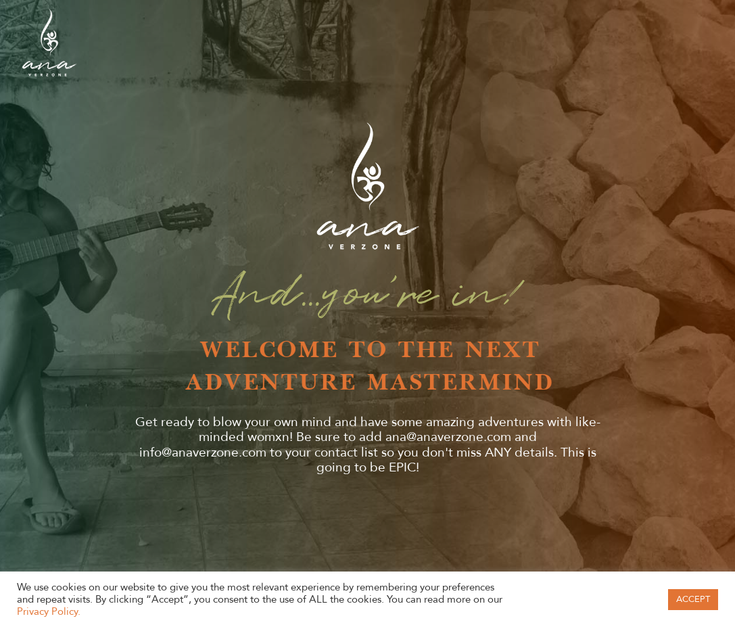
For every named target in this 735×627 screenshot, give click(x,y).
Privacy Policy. (48, 611)
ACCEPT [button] (693, 599)
